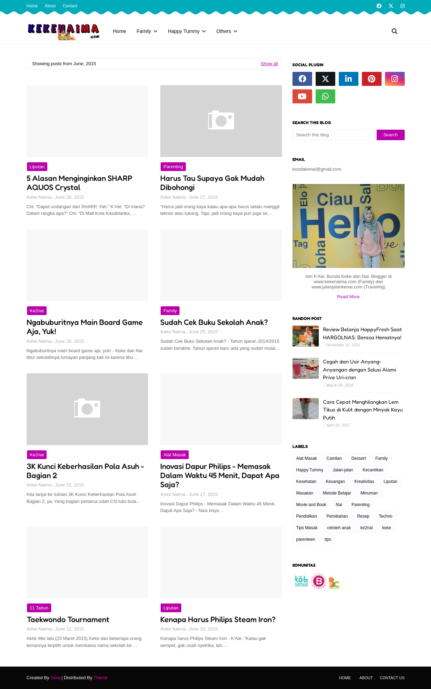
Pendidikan (306, 516)
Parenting (173, 166)
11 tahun (39, 607)
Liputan (37, 166)
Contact (70, 6)
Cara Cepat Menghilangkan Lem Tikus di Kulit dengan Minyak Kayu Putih (363, 409)
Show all (269, 63)
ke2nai (37, 310)
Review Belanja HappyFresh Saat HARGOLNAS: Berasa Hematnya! (362, 333)
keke (386, 527)
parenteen (305, 539)
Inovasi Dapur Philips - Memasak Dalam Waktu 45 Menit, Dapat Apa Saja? (220, 475)
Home (32, 6)
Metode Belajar (337, 493)
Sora (55, 677)
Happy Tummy (309, 470)
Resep (363, 516)
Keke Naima (39, 197)
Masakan (305, 493)
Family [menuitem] (144, 31)
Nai (339, 504)
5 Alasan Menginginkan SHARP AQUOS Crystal (79, 182)
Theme (101, 677)
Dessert (358, 458)
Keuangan (335, 481)
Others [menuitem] (223, 31)
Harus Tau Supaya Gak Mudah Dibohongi (212, 182)
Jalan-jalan (343, 470)
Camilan (334, 458)
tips (328, 539)
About (50, 6)
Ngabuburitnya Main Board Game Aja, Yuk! (85, 327)
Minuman (369, 493)
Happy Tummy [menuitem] (184, 31)
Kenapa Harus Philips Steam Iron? (218, 619)
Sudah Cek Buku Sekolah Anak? (214, 322)
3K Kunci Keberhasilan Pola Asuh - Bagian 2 (85, 471)
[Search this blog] (334, 135)
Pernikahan (337, 516)
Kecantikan (373, 470)
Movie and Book (311, 504)
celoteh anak (339, 527)
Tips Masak (307, 527)
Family (170, 310)
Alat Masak (174, 454)
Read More (348, 296)
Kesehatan (306, 481)
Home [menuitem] (119, 31)
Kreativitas (364, 481)
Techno (385, 516)
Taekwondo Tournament (68, 619)
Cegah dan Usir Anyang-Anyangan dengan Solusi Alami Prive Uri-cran (359, 369)
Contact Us (392, 678)
